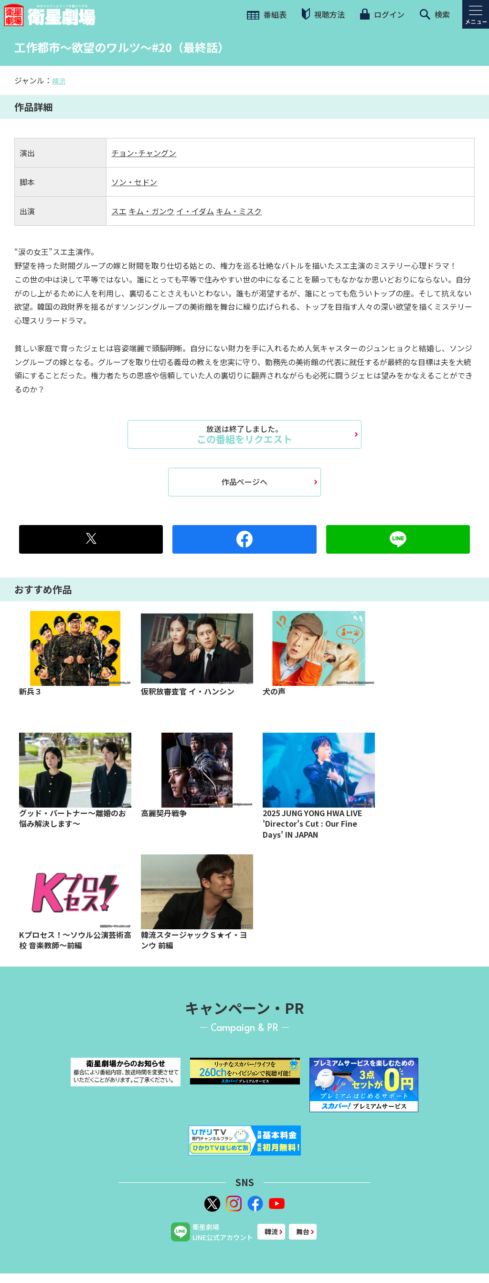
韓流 (58, 80)
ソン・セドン (134, 182)
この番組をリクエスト (244, 434)
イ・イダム (195, 211)
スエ (119, 211)
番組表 (267, 14)
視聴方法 (323, 14)
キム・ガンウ (151, 211)
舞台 (302, 1231)
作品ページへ (244, 481)
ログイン (382, 14)
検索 (435, 14)
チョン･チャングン (143, 152)
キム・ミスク (239, 211)
